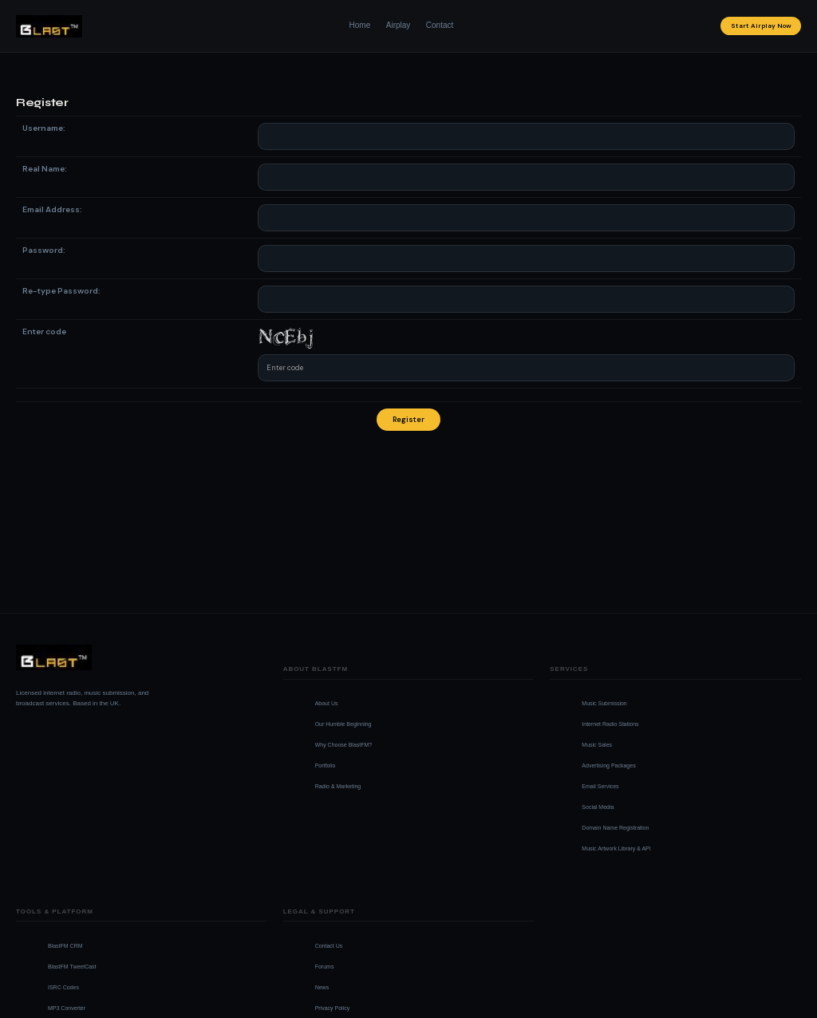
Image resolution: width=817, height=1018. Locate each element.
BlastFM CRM (65, 946)
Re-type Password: (61, 291)
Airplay (398, 25)
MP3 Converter (66, 1008)
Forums (324, 966)
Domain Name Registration (615, 828)
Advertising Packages (608, 765)
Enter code (44, 331)
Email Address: (52, 209)
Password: (43, 250)
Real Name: (44, 169)
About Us (326, 703)
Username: (43, 128)
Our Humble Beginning (343, 724)
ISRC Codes (63, 987)
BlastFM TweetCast (72, 966)
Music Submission (604, 703)
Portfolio (325, 765)
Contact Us (329, 946)
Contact (439, 25)
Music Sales (597, 745)
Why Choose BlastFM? (344, 745)
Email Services (600, 786)
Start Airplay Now (761, 26)
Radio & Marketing (338, 786)
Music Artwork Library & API (616, 848)
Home (360, 25)
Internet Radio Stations (610, 724)
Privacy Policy (332, 1008)
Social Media (598, 807)
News (322, 987)
